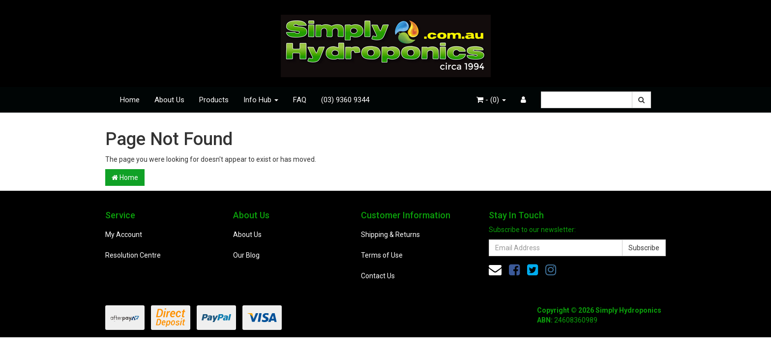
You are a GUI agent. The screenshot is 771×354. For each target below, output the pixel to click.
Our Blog (246, 255)
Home (130, 99)
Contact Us (378, 276)
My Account (123, 234)
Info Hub (260, 99)
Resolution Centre (133, 255)
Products (214, 99)
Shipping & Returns (390, 234)
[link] (514, 270)
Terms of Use (382, 255)
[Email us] (495, 270)
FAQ (299, 99)
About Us (169, 99)
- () (491, 99)
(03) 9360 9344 (345, 99)
